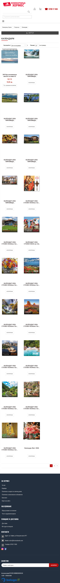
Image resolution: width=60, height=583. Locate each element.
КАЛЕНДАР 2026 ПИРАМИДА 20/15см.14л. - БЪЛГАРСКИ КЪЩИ (29, 162)
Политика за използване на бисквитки (12, 494)
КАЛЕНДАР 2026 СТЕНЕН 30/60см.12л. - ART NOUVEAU (8, 450)
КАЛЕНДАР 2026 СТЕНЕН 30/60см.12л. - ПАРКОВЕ (9, 409)
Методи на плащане (7, 526)
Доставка (4, 523)
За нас (3, 485)
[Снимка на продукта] (8, 61)
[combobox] (17, 16)
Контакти (4, 498)
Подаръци (16, 27)
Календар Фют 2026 (29, 448)
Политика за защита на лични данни (12, 491)
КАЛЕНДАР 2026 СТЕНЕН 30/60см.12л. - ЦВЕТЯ (9, 286)
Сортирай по (6, 45)
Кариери (4, 488)
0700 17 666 (53, 9)
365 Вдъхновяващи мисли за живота (9, 75)
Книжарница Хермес (7, 27)
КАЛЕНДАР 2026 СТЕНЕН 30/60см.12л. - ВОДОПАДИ (9, 327)
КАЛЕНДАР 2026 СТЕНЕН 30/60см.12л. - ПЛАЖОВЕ (29, 368)
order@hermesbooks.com (16, 540)
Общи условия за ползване (9, 510)
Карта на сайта (6, 501)
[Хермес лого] (14, 4)
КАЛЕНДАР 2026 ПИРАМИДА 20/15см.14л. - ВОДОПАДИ (29, 77)
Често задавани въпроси (9, 514)
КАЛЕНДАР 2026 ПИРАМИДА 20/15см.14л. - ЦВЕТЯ (9, 162)
